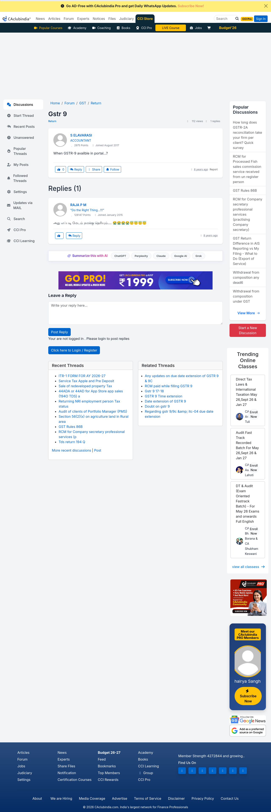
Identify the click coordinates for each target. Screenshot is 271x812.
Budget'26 (227, 28)
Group (145, 773)
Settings (17, 192)
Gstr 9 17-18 (154, 391)
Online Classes (248, 360)
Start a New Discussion (247, 330)
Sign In (260, 19)
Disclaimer (176, 798)
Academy (77, 28)
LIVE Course (170, 28)
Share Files (66, 766)
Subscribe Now (248, 696)
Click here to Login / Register (74, 350)
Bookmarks (107, 766)
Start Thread (20, 115)
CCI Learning (21, 241)
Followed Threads (17, 178)
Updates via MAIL (19, 205)
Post (97, 450)
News (62, 752)
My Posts (18, 165)
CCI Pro (144, 28)
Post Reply (59, 332)
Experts (64, 759)
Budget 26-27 (109, 752)
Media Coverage (92, 798)
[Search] (225, 18)
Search (16, 219)
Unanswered (20, 137)
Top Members (109, 773)
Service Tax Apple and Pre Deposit (86, 381)
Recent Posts (21, 126)
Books (123, 28)
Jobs (195, 28)
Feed (102, 759)
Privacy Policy (203, 798)
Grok (198, 256)
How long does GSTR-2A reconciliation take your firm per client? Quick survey (247, 135)
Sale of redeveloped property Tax (85, 386)
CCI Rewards (108, 780)
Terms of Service (147, 798)
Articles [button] (54, 19)
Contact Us (230, 798)
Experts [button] (83, 19)
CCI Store (145, 19)
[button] (236, 18)
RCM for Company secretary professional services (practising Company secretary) (247, 214)
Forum (22, 759)
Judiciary (24, 773)
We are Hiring (61, 798)
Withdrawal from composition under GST (246, 296)
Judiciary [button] (126, 19)
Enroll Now (254, 414)
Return (52, 121)
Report (214, 169)
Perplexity (141, 256)
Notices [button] (99, 19)
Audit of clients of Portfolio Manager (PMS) (93, 411)
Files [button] (112, 19)
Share (94, 169)
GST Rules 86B (71, 427)
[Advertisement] (135, 64)
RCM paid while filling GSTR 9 (168, 386)
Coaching (101, 28)
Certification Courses (74, 780)
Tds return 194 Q (72, 442)
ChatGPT (120, 256)
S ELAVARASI (81, 135)
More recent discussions (71, 450)
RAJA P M (78, 205)
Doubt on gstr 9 (157, 406)
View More (248, 313)
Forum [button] (69, 19)
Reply (76, 169)
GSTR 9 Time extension (163, 396)
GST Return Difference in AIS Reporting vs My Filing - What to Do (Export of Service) (246, 251)
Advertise (119, 798)
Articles (23, 752)
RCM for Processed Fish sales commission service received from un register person (247, 169)
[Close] (266, 6)
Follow (112, 169)
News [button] (40, 19)
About (37, 798)
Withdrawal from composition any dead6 (246, 277)
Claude (161, 256)
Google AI (180, 256)
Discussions (20, 104)
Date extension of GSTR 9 (165, 401)
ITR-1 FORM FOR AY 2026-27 (82, 376)
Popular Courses (48, 28)
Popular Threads (17, 151)
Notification (67, 773)
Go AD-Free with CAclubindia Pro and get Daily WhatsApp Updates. (132, 6)
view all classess (248, 567)
